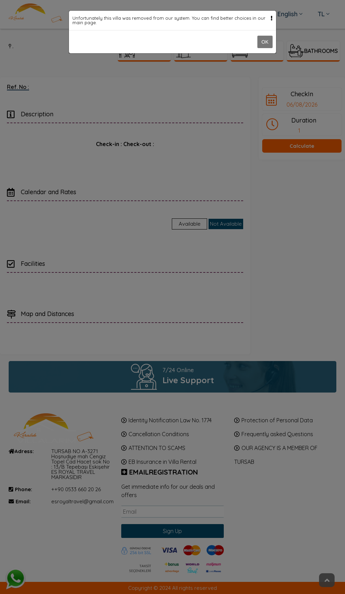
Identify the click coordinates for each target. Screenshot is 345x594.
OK (265, 42)
